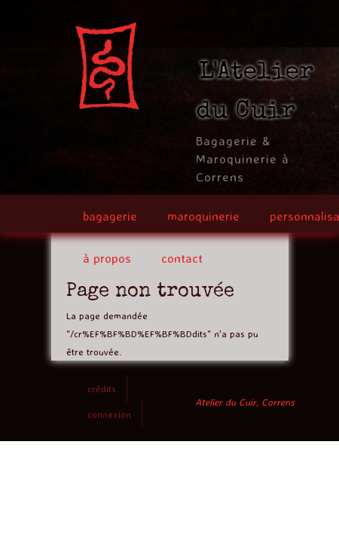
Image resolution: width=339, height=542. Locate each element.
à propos (107, 258)
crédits (101, 388)
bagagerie (110, 216)
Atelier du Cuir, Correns (245, 402)
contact (182, 258)
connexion (109, 414)
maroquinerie (203, 216)
